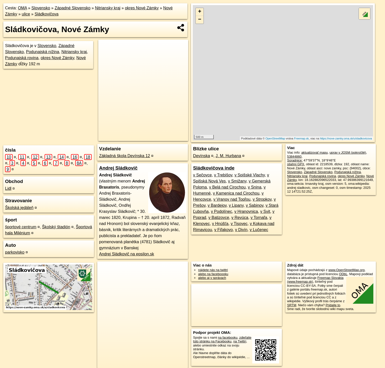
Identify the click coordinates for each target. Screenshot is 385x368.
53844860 (294, 156)
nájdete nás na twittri (213, 270)
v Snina (254, 187)
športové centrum (20, 227)
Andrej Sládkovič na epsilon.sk (126, 254)
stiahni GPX (295, 164)
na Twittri (239, 341)
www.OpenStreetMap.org (346, 270)
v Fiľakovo (223, 230)
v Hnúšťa (220, 223)
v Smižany (237, 181)
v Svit (265, 211)
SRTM (291, 305)
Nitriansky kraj (107, 8)
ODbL (343, 274)
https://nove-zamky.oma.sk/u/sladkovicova (346, 138)
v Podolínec (221, 211)
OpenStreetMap (275, 138)
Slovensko (40, 8)
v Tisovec (239, 223)
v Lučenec (259, 230)
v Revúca (240, 217)
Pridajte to (332, 305)
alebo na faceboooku (213, 274)
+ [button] (199, 12)
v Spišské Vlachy (250, 175)
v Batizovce (218, 217)
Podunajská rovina (21, 58)
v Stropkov (262, 199)
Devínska (201, 156)
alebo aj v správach (212, 278)
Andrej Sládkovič (118, 168)
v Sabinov (254, 205)
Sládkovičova (47, 14)
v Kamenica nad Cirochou (236, 193)
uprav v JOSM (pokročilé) (348, 152)
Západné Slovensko (72, 8)
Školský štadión (56, 227)
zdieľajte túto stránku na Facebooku (222, 339)
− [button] (199, 20)
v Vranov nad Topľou (231, 199)
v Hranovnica (246, 211)
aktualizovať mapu (314, 152)
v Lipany (236, 205)
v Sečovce (202, 175)
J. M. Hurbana (228, 156)
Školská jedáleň (19, 208)
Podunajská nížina (42, 52)
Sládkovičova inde (213, 168)
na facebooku (228, 337)
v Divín (241, 230)
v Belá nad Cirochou (227, 187)
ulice (26, 14)
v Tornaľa (259, 217)
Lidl (8, 188)
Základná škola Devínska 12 (124, 156)
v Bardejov (217, 205)
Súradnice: (295, 160)
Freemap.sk (301, 138)
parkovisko (14, 252)
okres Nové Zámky (142, 8)
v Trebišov (223, 175)
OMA (22, 8)
